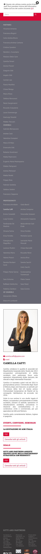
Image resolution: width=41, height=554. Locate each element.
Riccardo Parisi (26, 253)
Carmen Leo (7, 80)
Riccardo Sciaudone (10, 108)
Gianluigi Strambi (9, 117)
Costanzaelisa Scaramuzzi (26, 273)
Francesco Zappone (10, 194)
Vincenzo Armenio (10, 29)
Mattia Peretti (8, 175)
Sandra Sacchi (26, 262)
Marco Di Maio (8, 143)
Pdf (6, 434)
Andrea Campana (27, 209)
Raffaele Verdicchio (10, 284)
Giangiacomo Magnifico (8, 241)
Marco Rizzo (7, 94)
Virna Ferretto (26, 231)
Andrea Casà (7, 133)
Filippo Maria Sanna (10, 272)
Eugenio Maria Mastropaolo (13, 161)
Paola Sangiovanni (10, 103)
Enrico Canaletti (9, 214)
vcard (7, 359)
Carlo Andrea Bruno (10, 38)
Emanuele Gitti (8, 147)
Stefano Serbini (9, 189)
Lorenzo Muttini (9, 248)
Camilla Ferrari (8, 61)
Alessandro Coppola (28, 219)
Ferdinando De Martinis (8, 225)
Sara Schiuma (8, 279)
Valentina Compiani (10, 138)
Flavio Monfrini (9, 84)
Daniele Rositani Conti (9, 263)
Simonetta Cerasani (28, 214)
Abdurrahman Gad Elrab (27, 225)
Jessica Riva (25, 257)
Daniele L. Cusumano (11, 52)
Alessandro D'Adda (10, 296)
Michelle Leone (26, 236)
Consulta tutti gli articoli (15, 439)
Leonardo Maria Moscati (26, 241)
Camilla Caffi (8, 209)
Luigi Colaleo (8, 219)
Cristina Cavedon (9, 47)
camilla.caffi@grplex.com (15, 356)
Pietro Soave (25, 279)
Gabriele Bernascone (11, 129)
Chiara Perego (8, 89)
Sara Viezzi (25, 284)
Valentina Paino (9, 253)
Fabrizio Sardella (9, 185)
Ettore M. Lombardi (10, 301)
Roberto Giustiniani (10, 152)
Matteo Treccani (9, 122)
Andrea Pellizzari (9, 171)
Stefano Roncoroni (10, 98)
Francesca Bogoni (9, 33)
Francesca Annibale (10, 204)
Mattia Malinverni (9, 157)
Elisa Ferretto (8, 236)
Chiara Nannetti (26, 248)
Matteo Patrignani (10, 166)
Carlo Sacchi (25, 267)
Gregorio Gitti (8, 70)
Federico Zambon (9, 289)
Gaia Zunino (25, 289)
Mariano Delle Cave (10, 57)
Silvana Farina (8, 231)
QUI (32, 8)
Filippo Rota (7, 180)
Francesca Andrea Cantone (13, 43)
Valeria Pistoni (8, 257)
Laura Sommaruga (10, 112)
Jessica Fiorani (8, 66)
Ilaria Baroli (25, 204)
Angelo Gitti (7, 75)
